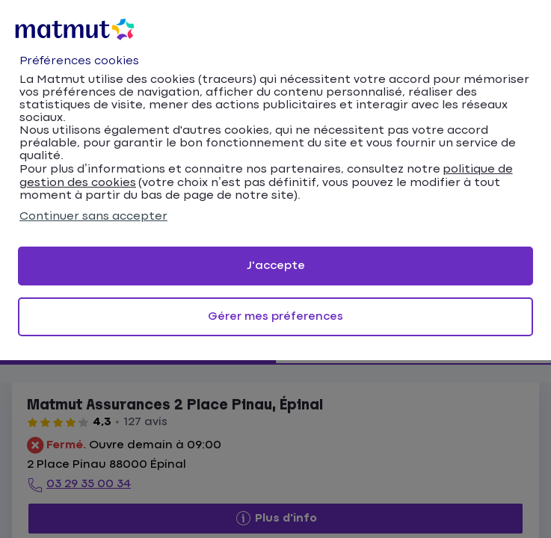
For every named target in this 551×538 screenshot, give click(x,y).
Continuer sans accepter (93, 216)
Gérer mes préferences (275, 316)
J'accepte (276, 265)
